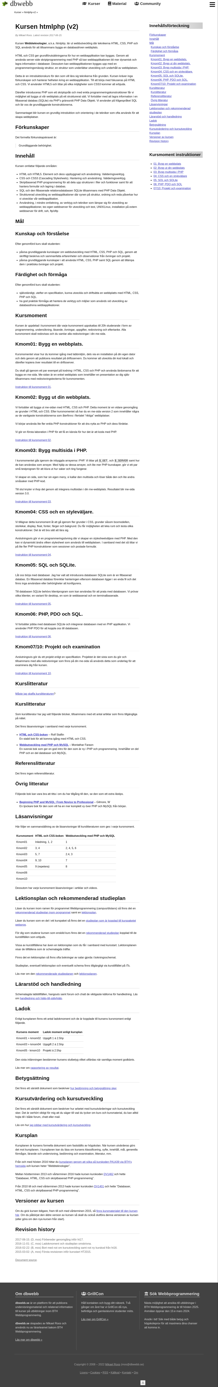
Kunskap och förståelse (165, 47)
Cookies (95, 1372)
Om (136, 1372)
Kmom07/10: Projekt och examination (173, 83)
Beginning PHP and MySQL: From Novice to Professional (56, 802)
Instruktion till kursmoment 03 (33, 501)
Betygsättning (157, 124)
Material (117, 4)
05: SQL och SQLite (165, 180)
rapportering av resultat (44, 1067)
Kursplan (154, 133)
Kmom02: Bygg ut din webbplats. (171, 63)
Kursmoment (157, 55)
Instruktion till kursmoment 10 (33, 673)
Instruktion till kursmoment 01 (33, 387)
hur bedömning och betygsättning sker (93, 1088)
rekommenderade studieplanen (54, 973)
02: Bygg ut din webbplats (169, 167)
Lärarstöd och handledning (165, 116)
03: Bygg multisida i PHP (168, 172)
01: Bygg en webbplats (167, 163)
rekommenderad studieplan (102, 932)
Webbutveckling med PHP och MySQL (44, 744)
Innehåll (154, 38)
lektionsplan (89, 912)
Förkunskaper (157, 34)
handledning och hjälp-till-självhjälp (41, 998)
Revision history (159, 141)
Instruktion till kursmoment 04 (33, 554)
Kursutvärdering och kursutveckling (170, 128)
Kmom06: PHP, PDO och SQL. (169, 79)
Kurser (91, 4)
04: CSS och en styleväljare (170, 176)
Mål (151, 43)
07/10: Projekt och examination (172, 188)
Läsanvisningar (158, 104)
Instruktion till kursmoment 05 (33, 603)
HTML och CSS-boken (33, 734)
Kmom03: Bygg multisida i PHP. (170, 67)
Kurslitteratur (157, 88)
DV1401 (99, 1186)
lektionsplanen (88, 973)
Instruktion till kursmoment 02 (33, 440)
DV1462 (109, 1174)
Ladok (153, 120)
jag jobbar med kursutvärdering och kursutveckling (60, 1125)
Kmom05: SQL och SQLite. (167, 75)
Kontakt (126, 1372)
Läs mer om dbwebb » (28, 1339)
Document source (26, 1260)
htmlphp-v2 (30, 12)
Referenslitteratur (161, 96)
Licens (84, 1372)
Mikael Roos (25, 35)
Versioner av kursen (161, 137)
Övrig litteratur (159, 100)
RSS (105, 1372)
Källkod (115, 1372)
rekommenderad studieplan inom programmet (43, 912)
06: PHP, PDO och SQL (167, 184)
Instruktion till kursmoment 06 (33, 636)
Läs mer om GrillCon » (94, 1319)
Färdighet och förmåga (164, 51)
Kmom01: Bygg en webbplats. (169, 59)
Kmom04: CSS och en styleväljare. (172, 71)
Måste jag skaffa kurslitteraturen (34, 693)
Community (147, 4)
